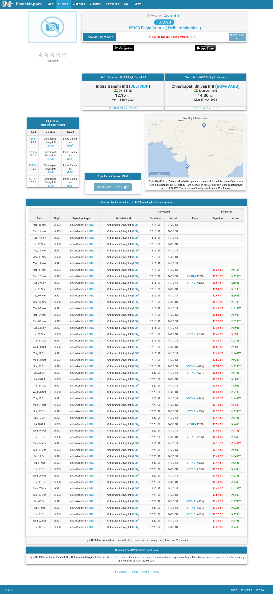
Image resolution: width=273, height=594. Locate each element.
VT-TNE (191, 282)
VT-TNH (190, 366)
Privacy (262, 589)
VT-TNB (190, 501)
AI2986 (33, 152)
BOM (50, 145)
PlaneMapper (119, 571)
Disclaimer (248, 589)
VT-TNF (191, 334)
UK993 (164, 22)
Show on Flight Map (99, 37)
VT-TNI (191, 276)
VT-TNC (190, 372)
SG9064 (33, 165)
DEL (70, 145)
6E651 (32, 138)
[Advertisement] (164, 62)
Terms (236, 589)
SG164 (32, 178)
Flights (134, 571)
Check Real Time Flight (113, 187)
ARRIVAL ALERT (237, 37)
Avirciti (171, 16)
